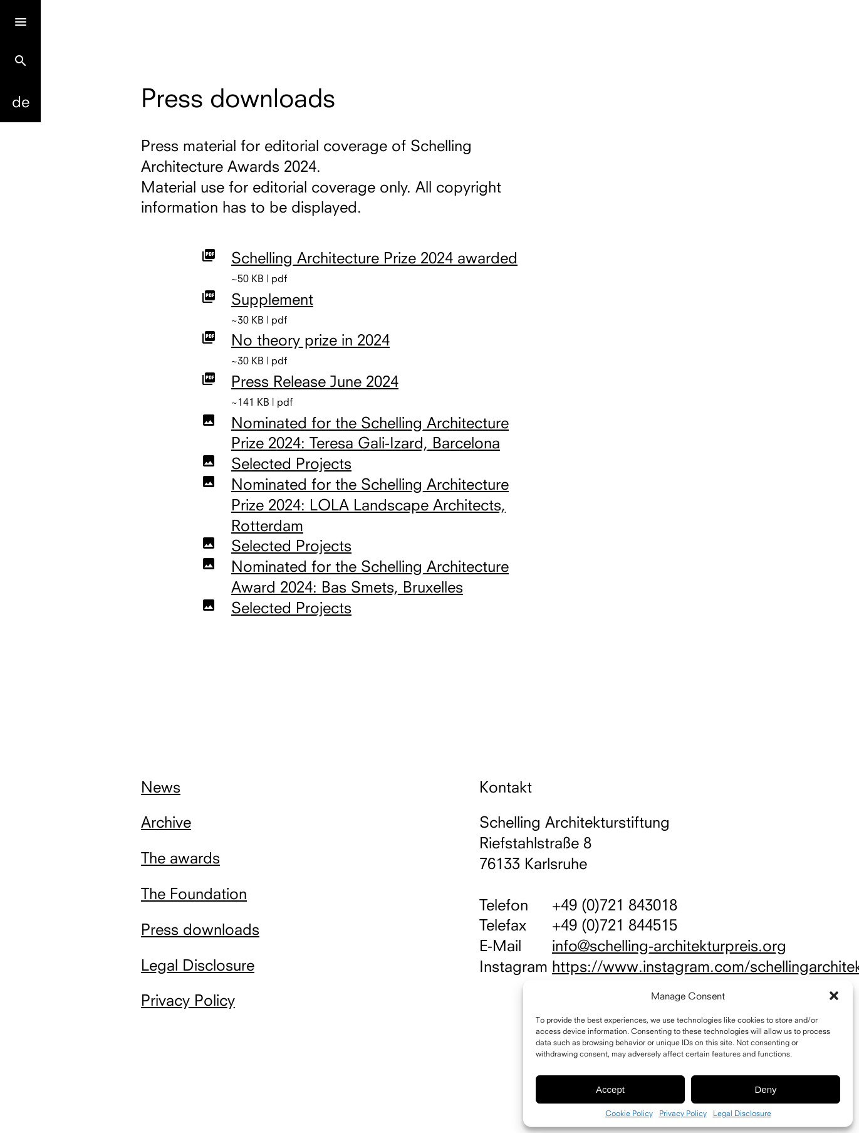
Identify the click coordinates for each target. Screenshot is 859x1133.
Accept (610, 1089)
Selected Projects (291, 463)
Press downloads (200, 929)
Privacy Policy (683, 1113)
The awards (180, 858)
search (20, 60)
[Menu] (20, 20)
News (160, 787)
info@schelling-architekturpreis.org (669, 945)
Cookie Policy (629, 1113)
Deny (765, 1089)
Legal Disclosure (742, 1113)
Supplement (272, 299)
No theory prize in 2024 (310, 340)
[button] (834, 995)
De (20, 101)
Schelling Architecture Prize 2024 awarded (374, 257)
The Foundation (194, 893)
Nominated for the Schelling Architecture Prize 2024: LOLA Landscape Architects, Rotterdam (370, 504)
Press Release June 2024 (314, 381)
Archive (166, 822)
